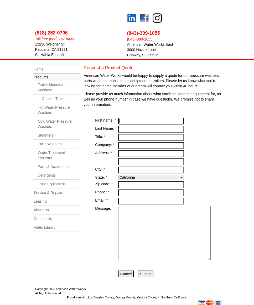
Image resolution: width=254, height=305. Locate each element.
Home (39, 69)
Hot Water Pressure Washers (54, 110)
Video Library (44, 227)
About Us (41, 210)
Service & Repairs (48, 193)
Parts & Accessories (54, 166)
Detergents (47, 175)
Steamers (46, 135)
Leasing (40, 201)
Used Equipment (51, 184)
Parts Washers (50, 144)
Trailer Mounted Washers (51, 87)
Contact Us (43, 219)
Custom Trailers (53, 99)
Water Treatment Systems (51, 155)
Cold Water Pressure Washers (55, 124)
